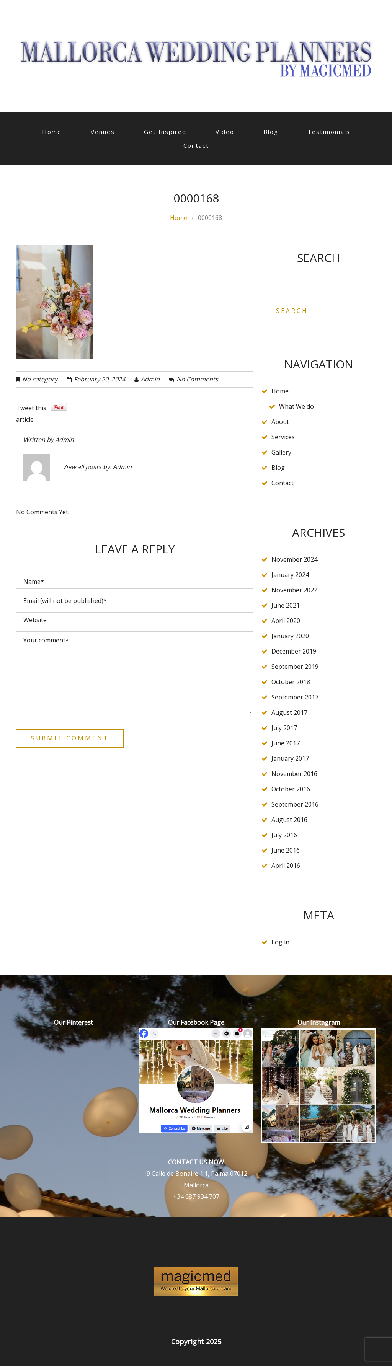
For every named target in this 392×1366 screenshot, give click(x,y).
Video (225, 131)
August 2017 (289, 713)
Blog (270, 131)
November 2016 (294, 774)
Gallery (281, 452)
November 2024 (294, 560)
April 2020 (285, 621)
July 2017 (284, 728)
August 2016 (289, 820)
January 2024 (290, 575)
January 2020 (290, 636)
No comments (197, 379)
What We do (296, 407)
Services (283, 437)
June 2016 (285, 850)
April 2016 (285, 866)
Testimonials (328, 131)
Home (52, 131)
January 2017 (290, 759)
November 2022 (294, 590)
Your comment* (134, 672)
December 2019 (293, 651)
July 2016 (284, 835)
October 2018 (290, 682)
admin (150, 379)
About (280, 422)
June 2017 (285, 743)
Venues (103, 131)
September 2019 (294, 667)
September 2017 (294, 697)
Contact (196, 145)
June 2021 (285, 605)
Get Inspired (165, 131)
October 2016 (290, 789)
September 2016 (294, 804)
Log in (280, 942)
